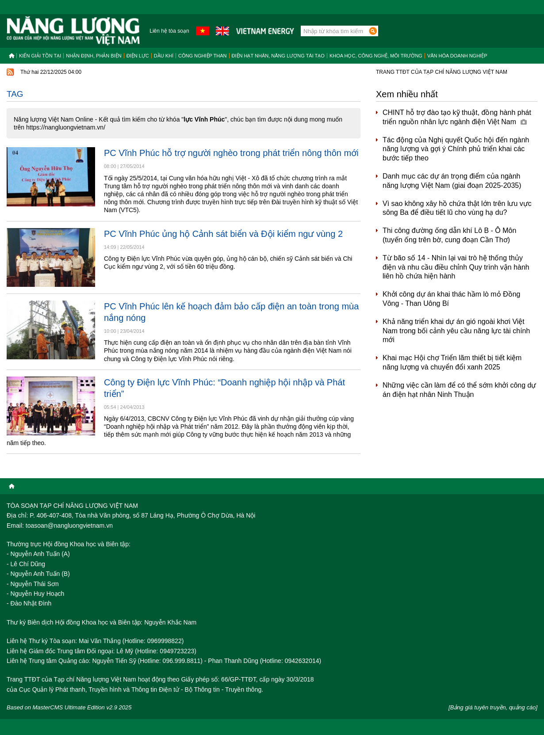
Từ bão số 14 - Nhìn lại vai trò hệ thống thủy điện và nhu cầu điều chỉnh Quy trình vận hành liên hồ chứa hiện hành (456, 267)
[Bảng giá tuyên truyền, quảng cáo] (492, 707)
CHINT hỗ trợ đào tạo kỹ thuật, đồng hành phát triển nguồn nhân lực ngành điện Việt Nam (457, 117)
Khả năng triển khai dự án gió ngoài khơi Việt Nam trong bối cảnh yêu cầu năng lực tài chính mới (456, 331)
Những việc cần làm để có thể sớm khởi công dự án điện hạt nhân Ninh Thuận (459, 389)
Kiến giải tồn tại (40, 55)
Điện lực (137, 55)
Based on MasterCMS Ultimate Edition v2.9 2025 (69, 707)
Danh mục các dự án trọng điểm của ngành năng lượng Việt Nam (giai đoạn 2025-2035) (452, 180)
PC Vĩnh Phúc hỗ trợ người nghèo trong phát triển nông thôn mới (231, 153)
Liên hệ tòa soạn (169, 31)
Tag (15, 94)
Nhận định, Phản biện (93, 55)
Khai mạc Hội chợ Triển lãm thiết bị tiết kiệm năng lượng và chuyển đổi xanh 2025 (452, 362)
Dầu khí (163, 55)
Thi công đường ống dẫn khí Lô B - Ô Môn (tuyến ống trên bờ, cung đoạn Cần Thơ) (449, 235)
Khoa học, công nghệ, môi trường (375, 55)
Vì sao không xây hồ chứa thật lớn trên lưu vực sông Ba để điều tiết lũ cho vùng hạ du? (457, 208)
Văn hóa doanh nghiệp (457, 55)
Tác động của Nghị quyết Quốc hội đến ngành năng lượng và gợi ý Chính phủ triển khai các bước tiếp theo (456, 149)
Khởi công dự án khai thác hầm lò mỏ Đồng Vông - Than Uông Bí (451, 298)
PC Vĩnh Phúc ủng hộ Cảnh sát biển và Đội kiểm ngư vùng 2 (223, 234)
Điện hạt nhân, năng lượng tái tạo (278, 55)
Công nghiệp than (202, 55)
